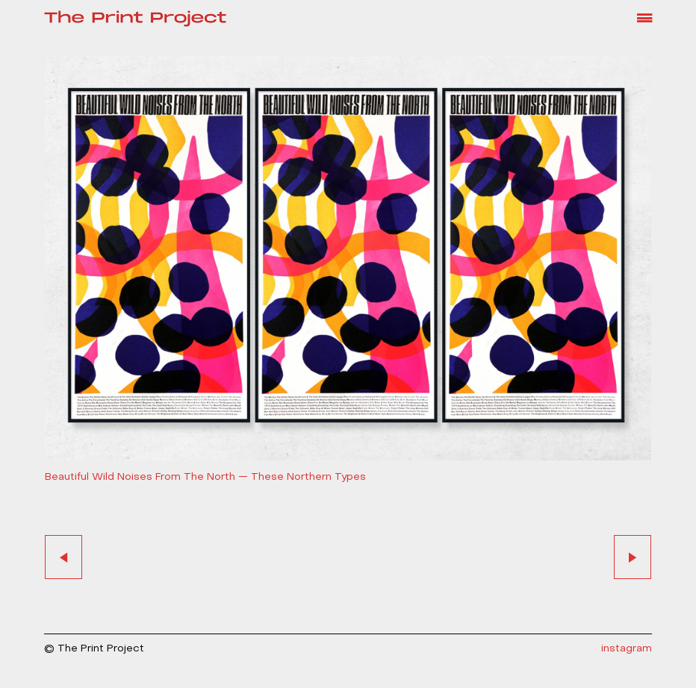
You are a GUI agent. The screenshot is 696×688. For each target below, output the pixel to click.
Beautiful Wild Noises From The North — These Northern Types (205, 477)
